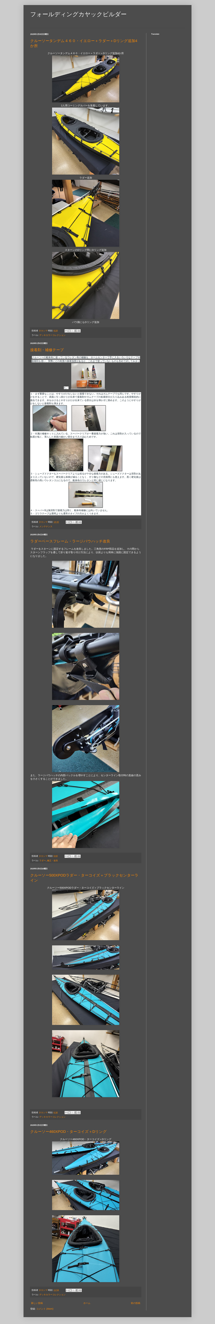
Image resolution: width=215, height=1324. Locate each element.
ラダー (42, 860)
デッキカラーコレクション (52, 335)
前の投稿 (135, 1303)
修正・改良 (52, 860)
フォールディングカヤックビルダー (78, 14)
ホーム (86, 1303)
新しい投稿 (37, 1303)
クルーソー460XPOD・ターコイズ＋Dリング (68, 1131)
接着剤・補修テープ (47, 350)
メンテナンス (45, 526)
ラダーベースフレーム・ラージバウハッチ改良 (70, 541)
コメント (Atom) (44, 1308)
